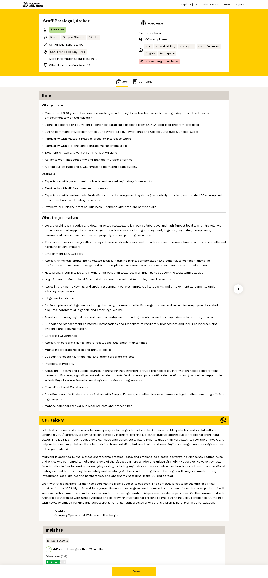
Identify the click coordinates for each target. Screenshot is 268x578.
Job (122, 82)
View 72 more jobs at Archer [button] (89, 549)
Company (142, 82)
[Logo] (33, 4)
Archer (82, 20)
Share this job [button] (53, 549)
